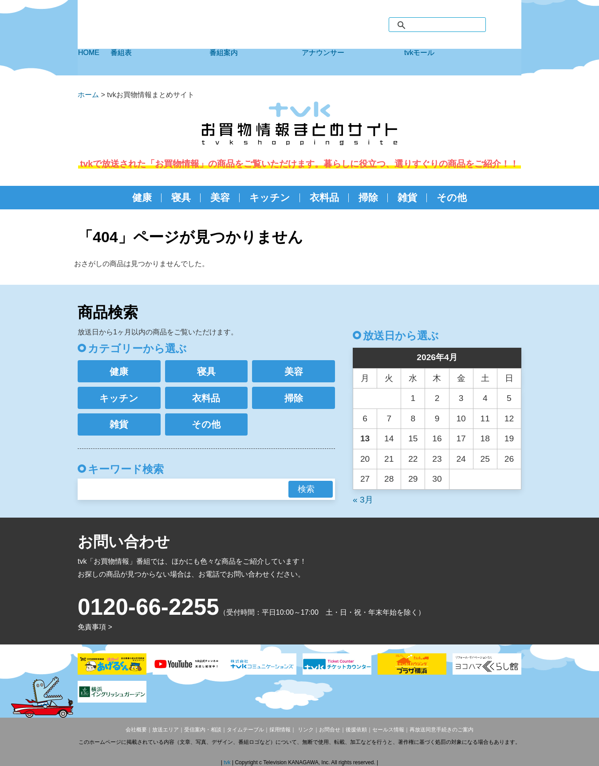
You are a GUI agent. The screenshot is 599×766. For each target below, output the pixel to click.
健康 (142, 197)
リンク (304, 730)
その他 (452, 197)
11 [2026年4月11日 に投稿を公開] (485, 418)
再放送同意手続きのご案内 (441, 730)
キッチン (269, 197)
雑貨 (407, 197)
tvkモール (462, 62)
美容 (220, 197)
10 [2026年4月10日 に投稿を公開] (460, 418)
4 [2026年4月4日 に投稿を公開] (485, 398)
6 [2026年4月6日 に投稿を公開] (365, 418)
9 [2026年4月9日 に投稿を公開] (437, 418)
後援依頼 (356, 730)
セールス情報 (388, 730)
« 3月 (363, 499)
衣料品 (324, 197)
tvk (228, 762)
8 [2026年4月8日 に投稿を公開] (413, 418)
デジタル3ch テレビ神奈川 (137, 28)
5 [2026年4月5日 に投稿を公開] (509, 398)
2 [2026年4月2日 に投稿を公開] (437, 398)
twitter (513, 24)
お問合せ (329, 730)
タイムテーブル (245, 730)
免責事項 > (95, 627)
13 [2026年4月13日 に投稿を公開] (365, 438)
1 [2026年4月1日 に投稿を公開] (413, 398)
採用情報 (280, 730)
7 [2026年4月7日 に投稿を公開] (388, 418)
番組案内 (255, 62)
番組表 (159, 62)
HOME (94, 62)
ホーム (88, 94)
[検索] (446, 25)
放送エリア (165, 730)
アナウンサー (353, 62)
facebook (496, 24)
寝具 (181, 197)
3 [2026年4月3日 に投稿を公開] (461, 398)
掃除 (368, 197)
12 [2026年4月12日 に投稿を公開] (509, 418)
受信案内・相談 (202, 730)
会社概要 (136, 730)
